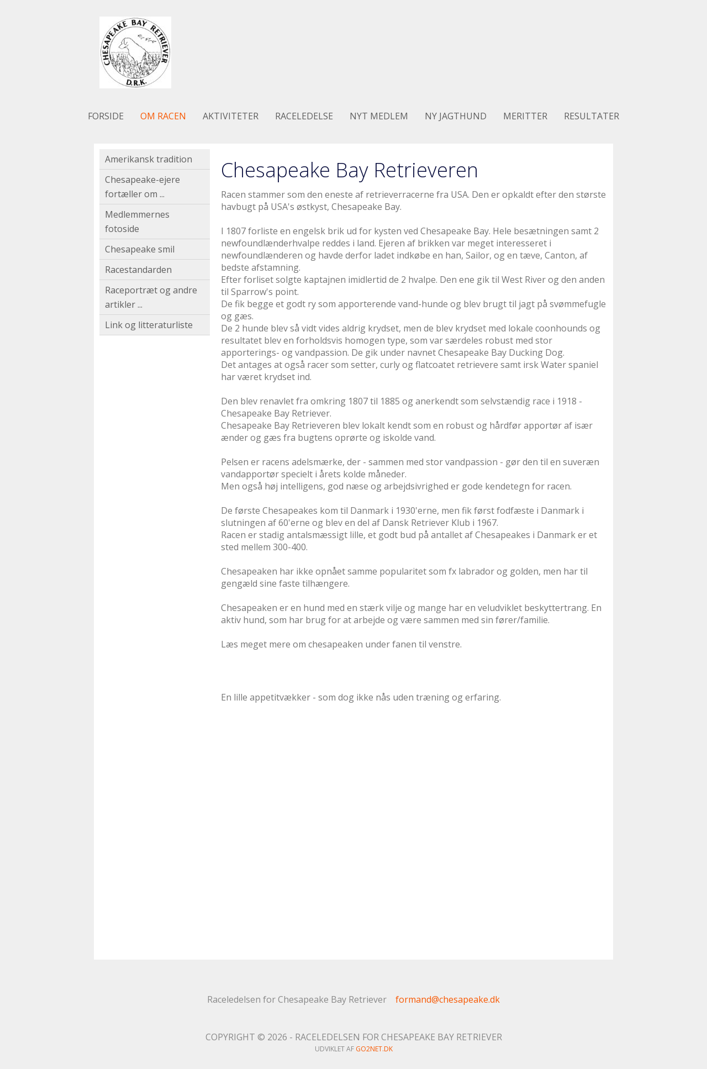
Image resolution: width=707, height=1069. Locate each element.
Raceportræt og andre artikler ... (151, 297)
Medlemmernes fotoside (137, 221)
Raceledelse (304, 116)
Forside (106, 116)
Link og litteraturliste (149, 325)
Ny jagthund (456, 116)
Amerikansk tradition (148, 159)
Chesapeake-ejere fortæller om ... (142, 186)
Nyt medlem (379, 116)
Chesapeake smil (140, 249)
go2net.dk (374, 1049)
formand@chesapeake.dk (447, 999)
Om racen (163, 116)
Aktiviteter (230, 116)
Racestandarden (138, 270)
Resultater (591, 116)
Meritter (525, 116)
